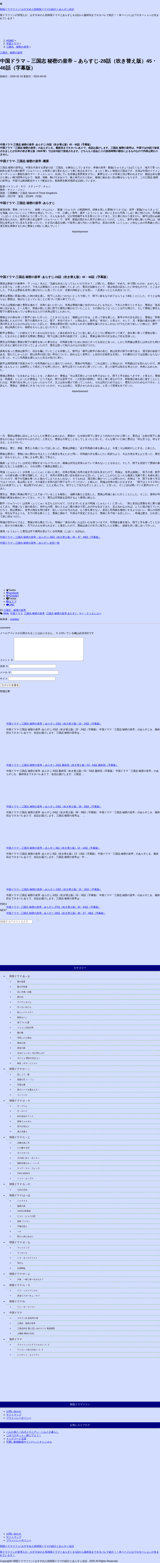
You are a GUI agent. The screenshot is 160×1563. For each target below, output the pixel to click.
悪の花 (20, 997)
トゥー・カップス (25, 1178)
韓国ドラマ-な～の (19, 1184)
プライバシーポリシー (18, 1418)
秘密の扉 (21, 1206)
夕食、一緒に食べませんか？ (30, 1279)
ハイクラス (22, 1201)
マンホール (22, 1253)
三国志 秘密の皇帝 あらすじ (62, 613)
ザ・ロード (22, 1111)
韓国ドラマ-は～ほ (19, 1195)
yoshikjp (14, 619)
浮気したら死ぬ (24, 1038)
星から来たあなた (25, 1236)
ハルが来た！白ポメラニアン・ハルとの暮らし (32, 1432)
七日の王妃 (22, 1190)
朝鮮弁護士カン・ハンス (29, 1163)
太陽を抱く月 (23, 1143)
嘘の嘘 (20, 1032)
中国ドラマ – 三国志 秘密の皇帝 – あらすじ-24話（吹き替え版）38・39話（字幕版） (54, 806)
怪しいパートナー (25, 1012)
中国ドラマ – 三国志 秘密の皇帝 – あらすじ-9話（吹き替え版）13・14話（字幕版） (53, 848)
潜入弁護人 (22, 1131)
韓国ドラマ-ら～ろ (19, 1285)
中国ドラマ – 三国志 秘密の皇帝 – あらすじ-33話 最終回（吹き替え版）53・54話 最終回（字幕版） (62, 765)
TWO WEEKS (23, 1173)
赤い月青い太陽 (24, 992)
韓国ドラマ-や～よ (19, 1274)
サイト (4, 678)
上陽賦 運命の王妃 (25, 1333)
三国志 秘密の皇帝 (14, 610)
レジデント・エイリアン (28, 1355)
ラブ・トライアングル (27, 1290)
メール (5, 672)
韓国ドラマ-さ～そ (19, 1100)
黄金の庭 (21, 1048)
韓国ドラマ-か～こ (19, 1069)
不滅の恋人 (22, 1226)
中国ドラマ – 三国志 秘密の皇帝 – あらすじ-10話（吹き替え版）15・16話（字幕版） (54, 889)
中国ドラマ (16, 613)
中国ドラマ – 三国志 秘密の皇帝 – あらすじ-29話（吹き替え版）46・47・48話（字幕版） (50, 537)
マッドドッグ (23, 1248)
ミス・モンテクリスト (27, 1258)
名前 (4, 666)
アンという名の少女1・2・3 (30, 1349)
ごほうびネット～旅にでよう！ (23, 1435)
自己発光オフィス (25, 1116)
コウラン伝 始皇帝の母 (27, 1318)
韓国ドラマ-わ (17, 1301)
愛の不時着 (22, 987)
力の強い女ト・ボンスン (28, 1158)
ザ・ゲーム (22, 1106)
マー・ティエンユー (90, 613)
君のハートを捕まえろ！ (28, 1089)
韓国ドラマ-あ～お (19, 976)
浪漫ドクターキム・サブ (28, 1296)
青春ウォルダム (24, 1121)
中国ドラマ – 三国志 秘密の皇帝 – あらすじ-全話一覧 (30, 543)
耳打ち (20, 1263)
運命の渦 (21, 1043)
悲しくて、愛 (23, 1074)
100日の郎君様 (24, 1211)
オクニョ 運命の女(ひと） (29, 1058)
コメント (6, 660)
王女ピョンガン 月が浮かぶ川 (30, 1053)
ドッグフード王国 (16, 1438)
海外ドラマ (15, 1339)
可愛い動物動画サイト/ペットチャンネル (29, 1442)
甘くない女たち (24, 1007)
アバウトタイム (24, 1002)
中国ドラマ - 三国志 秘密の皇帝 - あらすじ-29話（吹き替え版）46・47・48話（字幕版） (56, 913)
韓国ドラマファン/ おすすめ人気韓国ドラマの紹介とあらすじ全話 (37, 9)
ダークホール (23, 1153)
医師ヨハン (22, 1017)
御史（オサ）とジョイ (27, 1063)
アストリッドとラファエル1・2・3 (33, 1344)
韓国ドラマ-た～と (19, 1137)
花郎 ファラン (23, 1221)
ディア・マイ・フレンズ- (28, 1168)
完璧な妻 (21, 1084)
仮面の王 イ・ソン (25, 1079)
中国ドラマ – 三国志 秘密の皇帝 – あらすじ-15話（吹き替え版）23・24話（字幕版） (54, 723)
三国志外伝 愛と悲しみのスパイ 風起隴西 (36, 1328)
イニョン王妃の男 (25, 1027)
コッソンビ (22, 1095)
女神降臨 (21, 1268)
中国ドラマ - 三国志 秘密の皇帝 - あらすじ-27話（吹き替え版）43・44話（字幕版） (53, 907)
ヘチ (19, 1231)
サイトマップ (13, 1414)
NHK (6, 613)
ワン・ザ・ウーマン (26, 1307)
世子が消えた (23, 1126)
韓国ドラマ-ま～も (19, 1242)
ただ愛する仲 (23, 1148)
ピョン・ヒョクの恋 (26, 1216)
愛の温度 (21, 981)
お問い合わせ (13, 1411)
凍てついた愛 (23, 1022)
